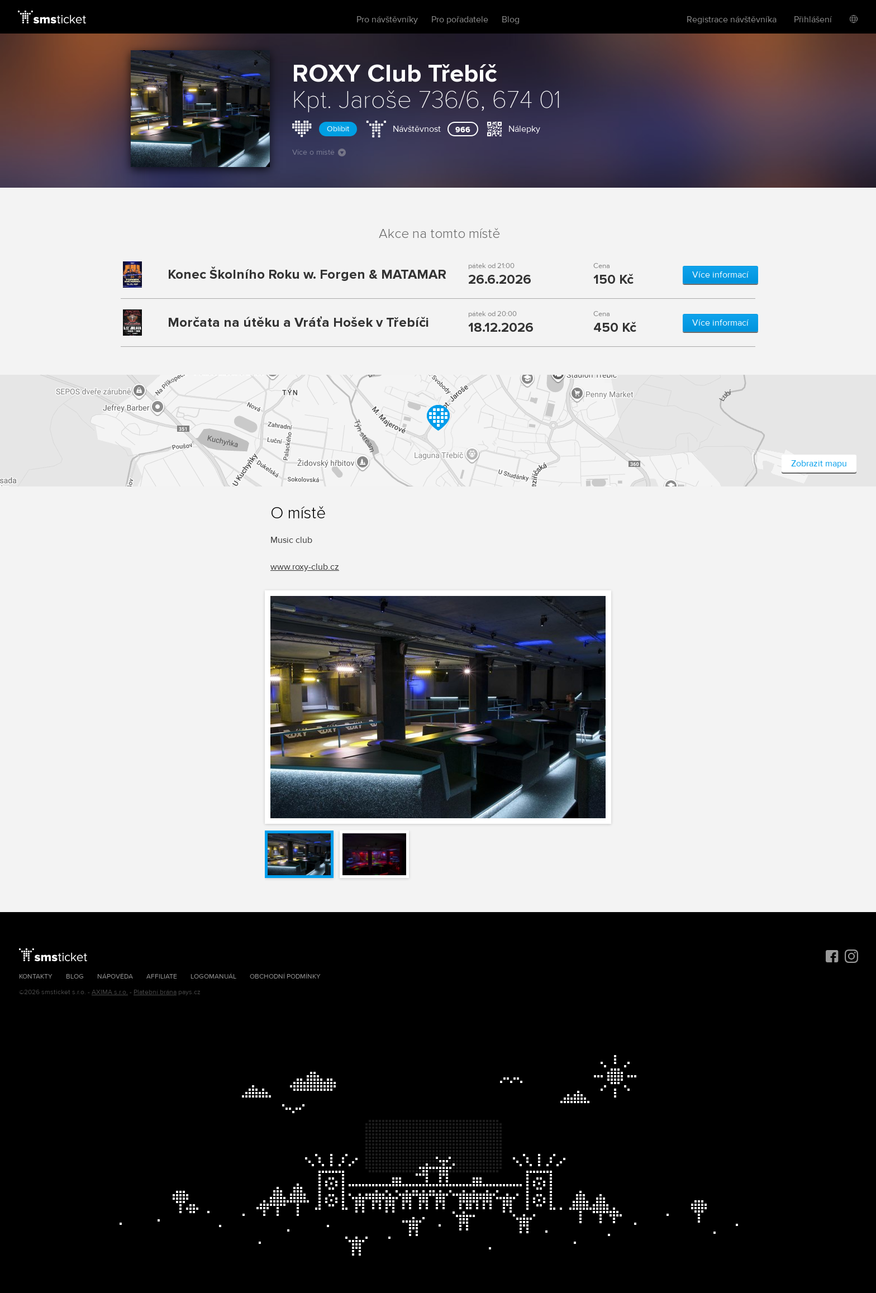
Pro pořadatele (459, 19)
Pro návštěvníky (387, 19)
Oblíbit (338, 128)
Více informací (720, 274)
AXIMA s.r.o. (110, 992)
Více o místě (319, 152)
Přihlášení (813, 19)
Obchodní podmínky (285, 976)
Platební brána (155, 992)
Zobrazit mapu (819, 463)
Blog (511, 19)
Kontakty (36, 976)
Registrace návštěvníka (732, 19)
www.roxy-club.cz (304, 566)
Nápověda (115, 976)
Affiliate (161, 976)
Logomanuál (213, 976)
